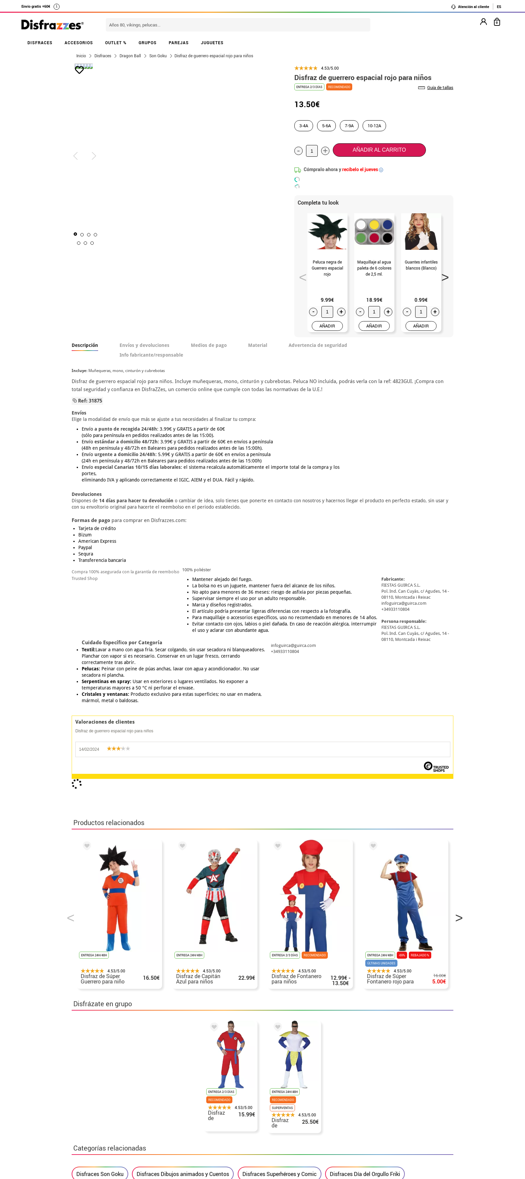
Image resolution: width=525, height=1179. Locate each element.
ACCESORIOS (79, 42)
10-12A (374, 126)
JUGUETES (212, 42)
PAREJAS (179, 42)
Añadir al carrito (379, 150)
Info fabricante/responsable (151, 355)
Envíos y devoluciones (144, 345)
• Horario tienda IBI (96, 1069)
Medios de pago (209, 345)
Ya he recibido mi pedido (370, 1086)
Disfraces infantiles (99, 891)
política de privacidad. (286, 992)
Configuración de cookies (107, 1126)
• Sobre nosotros (93, 1086)
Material (257, 345)
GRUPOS (148, 42)
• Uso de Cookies (93, 1118)
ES (499, 6)
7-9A (349, 126)
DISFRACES (40, 42)
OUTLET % (116, 42)
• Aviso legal (88, 1102)
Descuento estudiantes (104, 1078)
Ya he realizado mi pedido (372, 1078)
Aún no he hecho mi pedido (373, 1069)
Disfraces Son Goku (100, 870)
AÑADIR (327, 326)
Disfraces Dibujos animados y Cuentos (183, 870)
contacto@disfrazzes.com (372, 1094)
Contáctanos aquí (225, 1078)
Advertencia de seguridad (318, 345)
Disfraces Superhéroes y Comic (279, 870)
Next (443, 275)
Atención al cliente (470, 6)
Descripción (85, 345)
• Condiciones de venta (100, 1094)
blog (223, 1034)
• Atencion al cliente (97, 1110)
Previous (300, 275)
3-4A (303, 126)
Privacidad (122, 1102)
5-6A (326, 126)
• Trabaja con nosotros (100, 1134)
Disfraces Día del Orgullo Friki (365, 870)
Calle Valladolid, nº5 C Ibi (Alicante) (368, 1127)
